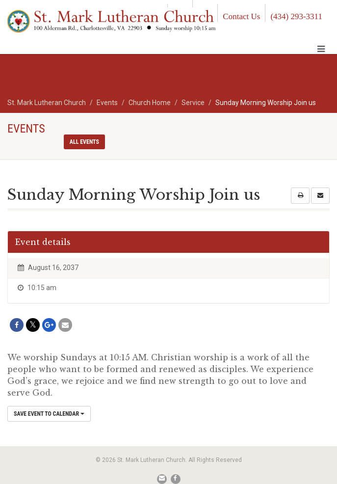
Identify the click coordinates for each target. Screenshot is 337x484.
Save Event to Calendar (49, 413)
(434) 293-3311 (296, 16)
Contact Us (241, 16)
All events (84, 141)
